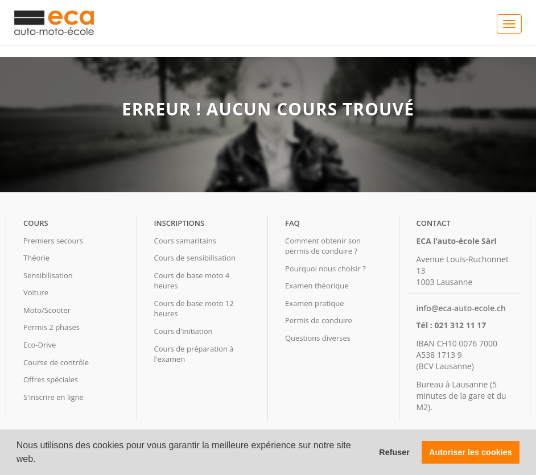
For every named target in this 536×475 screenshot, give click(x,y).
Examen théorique (316, 285)
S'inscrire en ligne (53, 397)
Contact (434, 223)
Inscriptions (179, 223)
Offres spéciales (50, 379)
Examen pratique (314, 303)
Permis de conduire (318, 320)
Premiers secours (53, 241)
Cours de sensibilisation (195, 258)
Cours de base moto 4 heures (192, 280)
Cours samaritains (185, 241)
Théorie (36, 258)
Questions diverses (318, 338)
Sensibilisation (48, 275)
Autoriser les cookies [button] (470, 452)
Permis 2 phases (51, 327)
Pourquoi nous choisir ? (325, 268)
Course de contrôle (56, 362)
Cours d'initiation (183, 331)
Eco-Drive (39, 345)
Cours (35, 223)
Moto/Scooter (47, 310)
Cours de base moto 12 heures (194, 308)
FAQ (292, 223)
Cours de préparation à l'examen (194, 354)
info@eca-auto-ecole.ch (461, 308)
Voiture (35, 292)
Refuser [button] (394, 452)
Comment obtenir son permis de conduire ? (323, 246)
